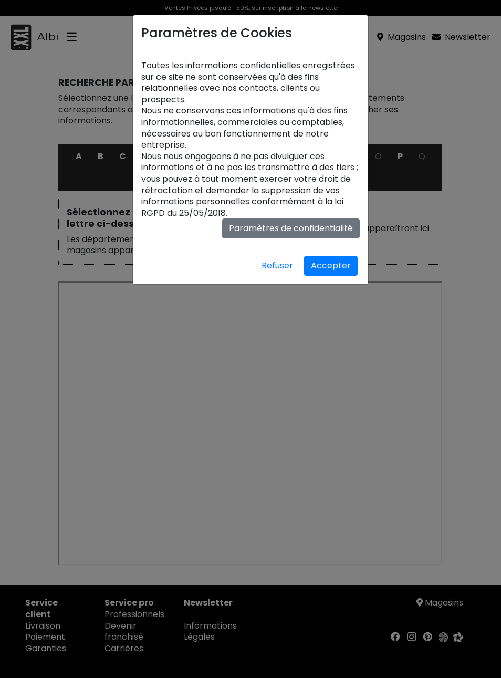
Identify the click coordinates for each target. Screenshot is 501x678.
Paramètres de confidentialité (291, 228)
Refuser (277, 265)
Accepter (331, 265)
